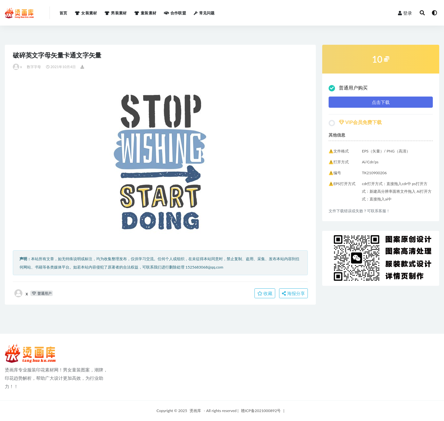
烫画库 (195, 410)
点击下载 (381, 102)
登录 (405, 13)
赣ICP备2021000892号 (261, 410)
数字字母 (34, 67)
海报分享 (293, 293)
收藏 (265, 293)
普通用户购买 (348, 88)
